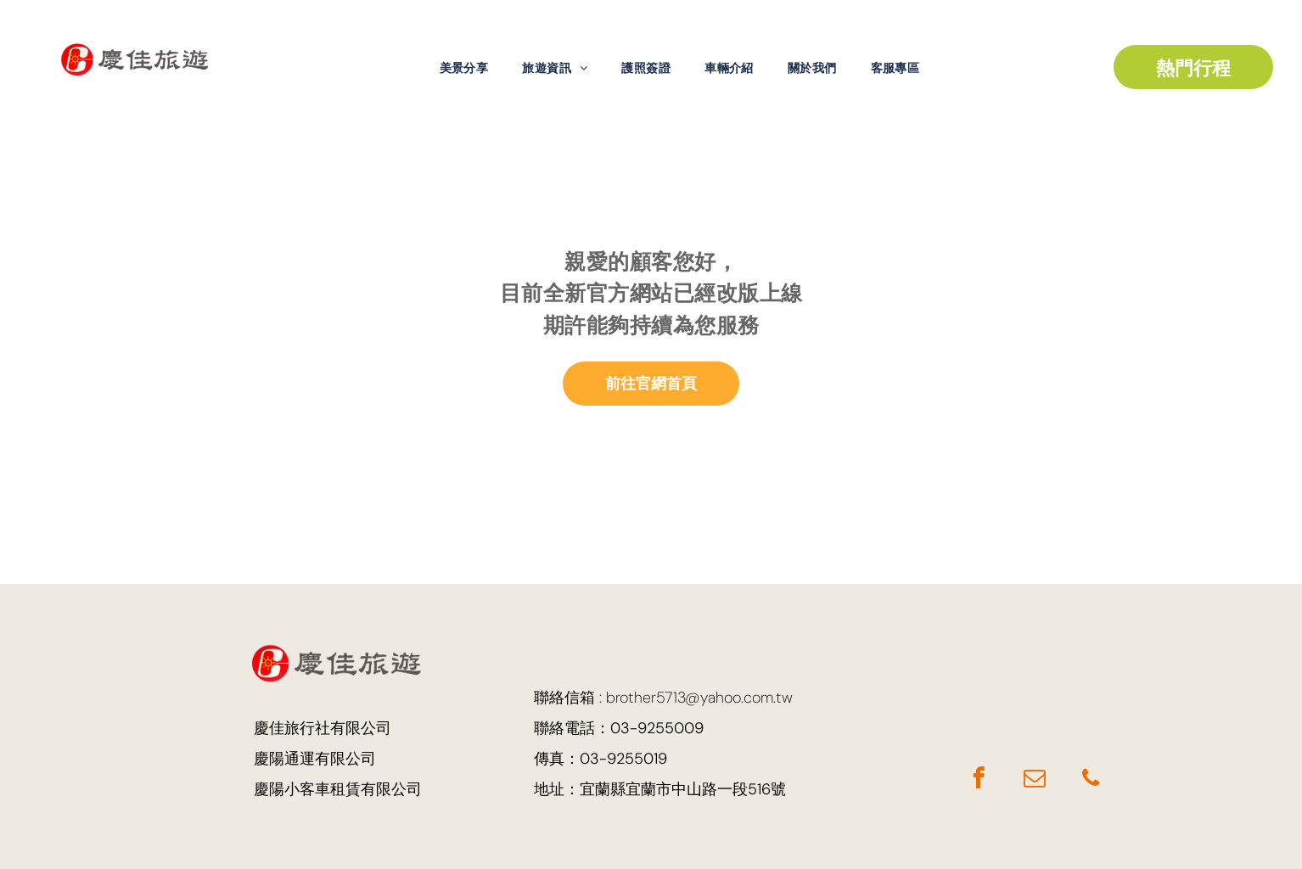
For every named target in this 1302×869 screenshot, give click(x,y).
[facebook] (978, 780)
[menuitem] (464, 68)
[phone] (1090, 780)
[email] (1034, 780)
